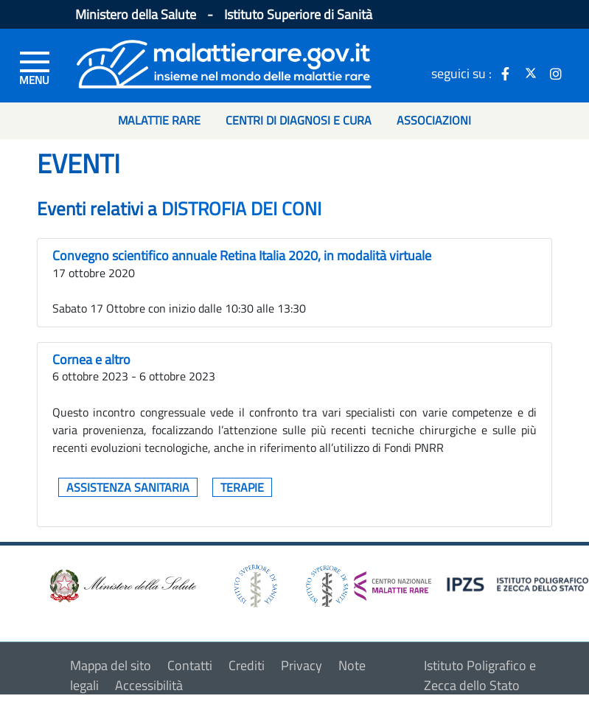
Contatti (189, 665)
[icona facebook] (506, 73)
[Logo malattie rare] (224, 62)
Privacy (301, 665)
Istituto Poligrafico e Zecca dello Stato (480, 675)
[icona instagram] (556, 73)
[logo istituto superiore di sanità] (254, 584)
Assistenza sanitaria (127, 487)
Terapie (242, 487)
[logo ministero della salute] (122, 584)
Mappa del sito (110, 665)
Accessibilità (149, 685)
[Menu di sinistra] (34, 67)
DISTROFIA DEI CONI (241, 209)
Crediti (247, 665)
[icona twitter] (531, 73)
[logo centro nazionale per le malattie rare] (368, 582)
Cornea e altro (91, 359)
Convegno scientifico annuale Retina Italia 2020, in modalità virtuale (241, 255)
